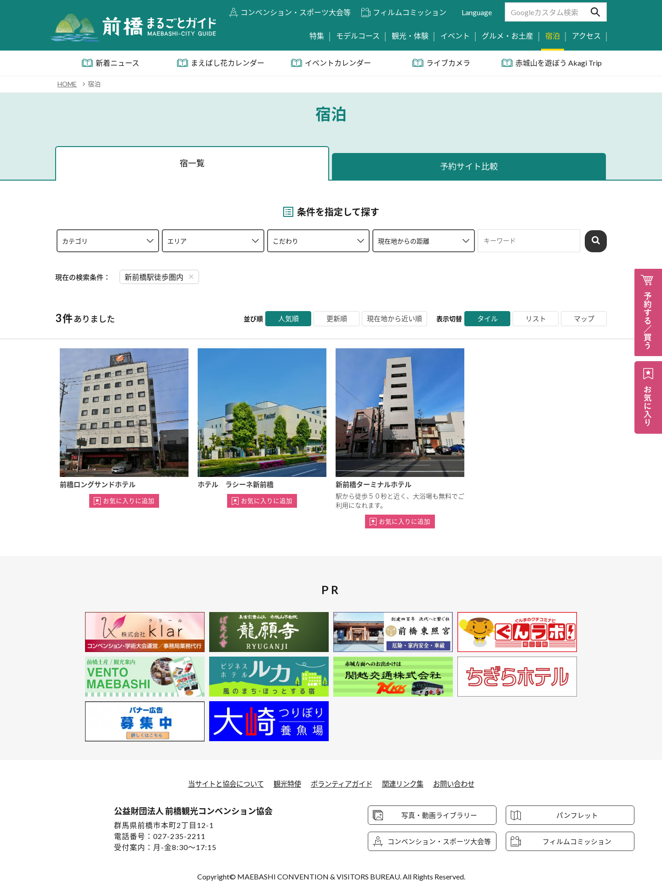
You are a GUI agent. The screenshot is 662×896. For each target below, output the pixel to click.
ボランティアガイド (342, 783)
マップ (584, 318)
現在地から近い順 (392, 318)
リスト (536, 318)
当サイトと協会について (220, 783)
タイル (487, 318)
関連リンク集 (407, 783)
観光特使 (285, 783)
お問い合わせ (461, 783)
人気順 (285, 318)
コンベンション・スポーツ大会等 (295, 12)
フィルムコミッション (409, 12)
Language (477, 12)
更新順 (333, 318)
